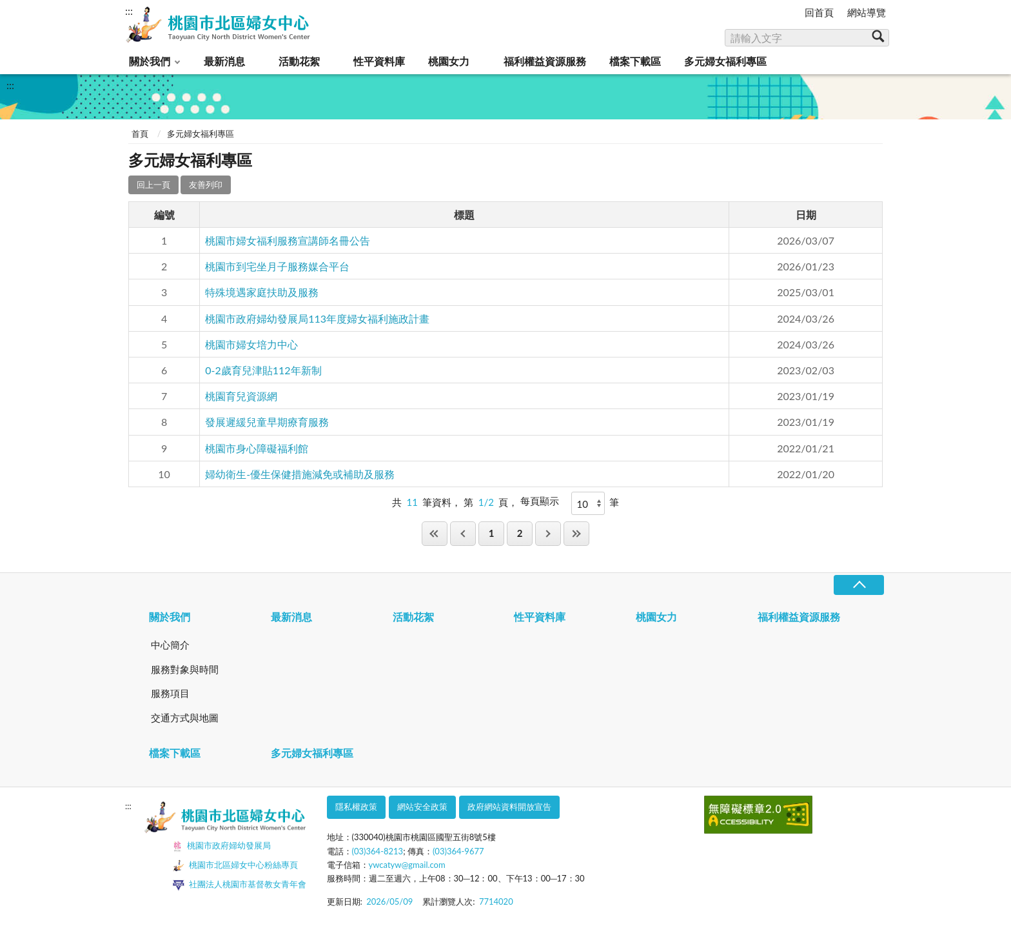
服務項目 (170, 693)
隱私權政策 (356, 806)
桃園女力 (448, 61)
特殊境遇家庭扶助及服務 (262, 292)
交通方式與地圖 (185, 717)
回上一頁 (153, 184)
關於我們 (149, 61)
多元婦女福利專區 (725, 61)
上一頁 (463, 533)
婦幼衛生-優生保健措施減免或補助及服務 (300, 474)
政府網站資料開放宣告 (509, 806)
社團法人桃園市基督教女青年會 (239, 884)
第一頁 (434, 533)
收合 (859, 585)
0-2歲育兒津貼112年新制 (263, 370)
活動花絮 (299, 61)
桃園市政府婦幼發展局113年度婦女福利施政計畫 (317, 318)
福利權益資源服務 (545, 61)
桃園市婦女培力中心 (251, 344)
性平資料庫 (379, 61)
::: (129, 11)
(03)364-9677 (458, 851)
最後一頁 (576, 533)
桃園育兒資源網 (241, 396)
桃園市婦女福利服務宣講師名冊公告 (287, 240)
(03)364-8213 (378, 851)
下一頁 (548, 533)
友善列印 (205, 184)
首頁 (140, 133)
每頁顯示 (539, 501)
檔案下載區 (635, 61)
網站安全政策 (422, 806)
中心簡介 (170, 644)
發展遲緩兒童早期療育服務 (267, 422)
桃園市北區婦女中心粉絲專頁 (235, 866)
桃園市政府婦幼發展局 (221, 846)
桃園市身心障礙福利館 (256, 448)
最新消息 (224, 61)
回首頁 (819, 12)
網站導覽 (866, 12)
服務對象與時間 (185, 669)
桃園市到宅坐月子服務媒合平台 (277, 266)
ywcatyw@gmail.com (407, 865)
